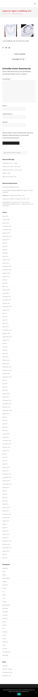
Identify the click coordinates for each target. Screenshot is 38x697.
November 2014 (6, 404)
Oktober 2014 (6, 407)
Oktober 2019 (6, 233)
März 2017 (5, 323)
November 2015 (6, 370)
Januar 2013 (5, 470)
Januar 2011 (5, 537)
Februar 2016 (6, 360)
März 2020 (5, 216)
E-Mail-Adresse (7, 114)
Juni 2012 (4, 494)
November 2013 (6, 444)
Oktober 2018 (6, 273)
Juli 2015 (4, 380)
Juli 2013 (4, 454)
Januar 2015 (5, 397)
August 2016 (5, 340)
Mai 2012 (4, 497)
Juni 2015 (4, 383)
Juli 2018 (4, 280)
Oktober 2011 (6, 517)
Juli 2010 (4, 554)
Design (13, 13)
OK (19, 694)
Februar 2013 (6, 467)
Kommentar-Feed (7, 672)
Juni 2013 (4, 457)
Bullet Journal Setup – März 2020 (11, 166)
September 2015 (7, 377)
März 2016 (5, 357)
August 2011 (5, 521)
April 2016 (5, 353)
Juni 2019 (4, 246)
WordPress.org (6, 675)
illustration (5, 608)
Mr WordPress (6, 187)
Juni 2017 (4, 316)
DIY (3, 591)
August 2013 (5, 450)
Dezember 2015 (6, 367)
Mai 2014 (4, 424)
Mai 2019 (4, 249)
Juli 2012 (4, 491)
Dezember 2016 (6, 330)
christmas (5, 585)
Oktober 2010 (6, 544)
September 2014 (7, 410)
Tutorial (4, 648)
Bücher (4, 575)
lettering (4, 618)
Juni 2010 (4, 558)
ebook (4, 595)
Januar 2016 (5, 363)
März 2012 (5, 504)
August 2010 (5, 551)
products (4, 632)
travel (4, 645)
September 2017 (7, 306)
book (3, 571)
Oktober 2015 (6, 373)
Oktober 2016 (6, 333)
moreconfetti (12, 4)
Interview (4, 615)
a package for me (19, 59)
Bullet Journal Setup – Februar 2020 (12, 170)
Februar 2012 (6, 507)
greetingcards (19, 13)
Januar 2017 (5, 326)
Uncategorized (6, 652)
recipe (4, 635)
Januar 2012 (5, 511)
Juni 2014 (4, 420)
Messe (4, 622)
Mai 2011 (4, 524)
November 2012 (6, 477)
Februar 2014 (6, 434)
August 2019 (5, 239)
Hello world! (16, 187)
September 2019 (7, 236)
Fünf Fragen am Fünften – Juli (16, 195)
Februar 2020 (6, 219)
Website (5, 122)
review (4, 638)
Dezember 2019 (6, 226)
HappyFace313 (6, 199)
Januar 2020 (5, 223)
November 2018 (6, 270)
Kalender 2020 (6, 173)
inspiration (5, 611)
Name (4, 106)
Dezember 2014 (6, 400)
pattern (4, 625)
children (4, 581)
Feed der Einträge (7, 669)
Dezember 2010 (6, 541)
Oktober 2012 (6, 480)
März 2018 (5, 286)
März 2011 (5, 531)
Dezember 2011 (6, 514)
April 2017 (5, 320)
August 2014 (5, 413)
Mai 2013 (4, 460)
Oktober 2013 (6, 447)
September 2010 (7, 547)
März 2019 (5, 256)
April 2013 (5, 464)
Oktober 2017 (6, 303)
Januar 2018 (5, 293)
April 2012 (5, 501)
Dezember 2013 (6, 440)
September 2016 (7, 337)
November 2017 (6, 300)
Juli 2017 (4, 313)
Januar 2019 (5, 263)
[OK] (36, 692)
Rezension (5, 642)
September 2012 (7, 484)
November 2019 (6, 229)
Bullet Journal (6, 578)
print (3, 628)
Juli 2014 (4, 417)
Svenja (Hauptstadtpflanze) (10, 190)
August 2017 (5, 310)
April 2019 (5, 253)
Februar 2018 (6, 290)
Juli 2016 (4, 343)
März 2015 (5, 390)
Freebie (4, 601)
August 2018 (5, 276)
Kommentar (6, 79)
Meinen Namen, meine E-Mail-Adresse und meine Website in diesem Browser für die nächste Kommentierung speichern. (17, 135)
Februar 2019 (6, 259)
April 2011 (5, 527)
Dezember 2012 (6, 474)
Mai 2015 (4, 387)
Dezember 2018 (6, 266)
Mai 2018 (4, 283)
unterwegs (5, 655)
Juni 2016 (4, 347)
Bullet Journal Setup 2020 (9, 176)
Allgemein (5, 568)
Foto (3, 598)
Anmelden (5, 665)
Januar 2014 (5, 437)
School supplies (19, 54)
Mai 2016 (4, 350)
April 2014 (5, 427)
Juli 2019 (4, 243)
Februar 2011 (6, 534)
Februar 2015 (6, 393)
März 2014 (5, 430)
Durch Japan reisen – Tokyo (9, 163)
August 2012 (5, 487)
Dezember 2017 (6, 296)
